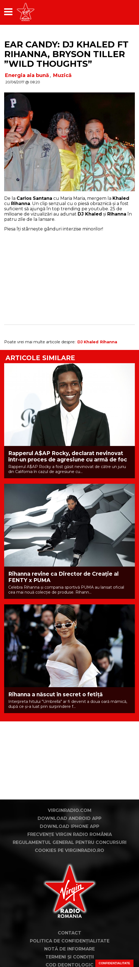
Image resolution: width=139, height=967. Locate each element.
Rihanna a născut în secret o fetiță (55, 694)
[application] (121, 11)
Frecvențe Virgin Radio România (69, 834)
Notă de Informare (69, 949)
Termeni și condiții (69, 957)
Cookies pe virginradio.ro (69, 850)
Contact (69, 933)
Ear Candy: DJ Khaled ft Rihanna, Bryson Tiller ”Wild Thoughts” (66, 54)
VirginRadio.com (69, 810)
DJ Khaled (87, 341)
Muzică (62, 75)
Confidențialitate (114, 963)
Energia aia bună (27, 75)
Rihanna (108, 341)
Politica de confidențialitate (69, 941)
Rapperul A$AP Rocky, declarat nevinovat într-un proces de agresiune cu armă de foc (67, 456)
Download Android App (69, 818)
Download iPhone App (69, 826)
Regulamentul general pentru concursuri (70, 842)
